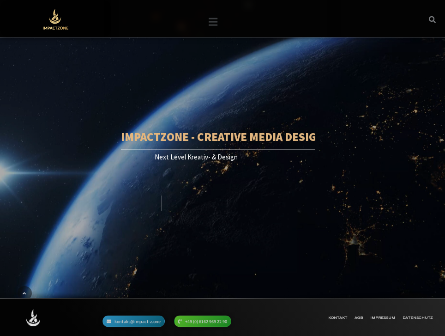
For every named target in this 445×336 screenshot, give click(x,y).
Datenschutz (418, 317)
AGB (359, 317)
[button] (213, 26)
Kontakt (337, 317)
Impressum (382, 317)
